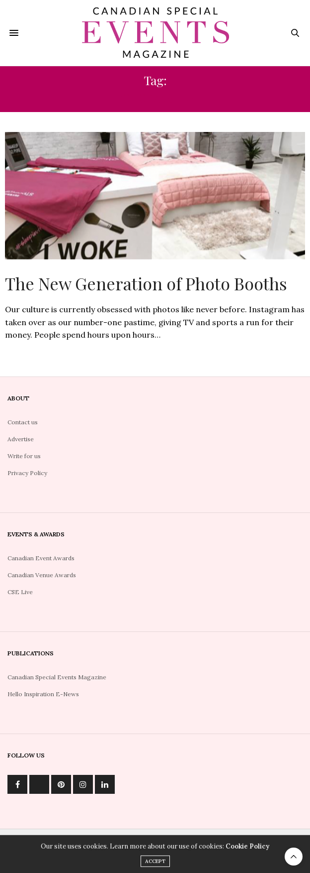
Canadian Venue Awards (41, 575)
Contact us (22, 422)
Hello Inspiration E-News (43, 694)
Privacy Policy (27, 473)
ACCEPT (155, 866)
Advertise (20, 439)
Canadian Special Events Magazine (56, 677)
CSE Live (20, 592)
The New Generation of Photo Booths (146, 283)
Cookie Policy (247, 851)
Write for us (24, 456)
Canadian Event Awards (41, 558)
